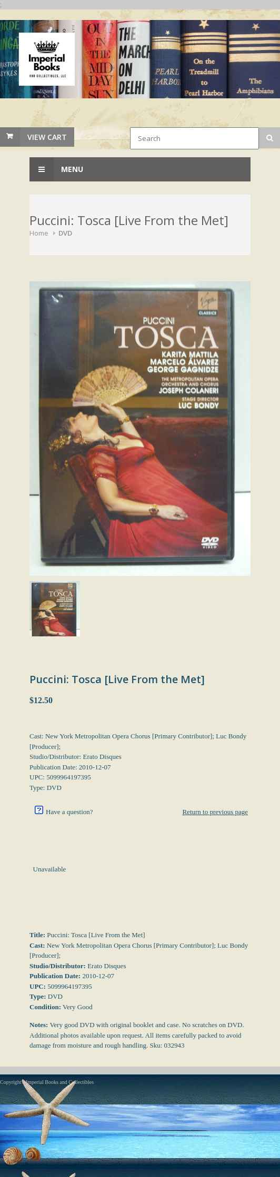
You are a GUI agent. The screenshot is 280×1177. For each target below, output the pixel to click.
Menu (56, 169)
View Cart (47, 137)
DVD (65, 233)
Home (38, 233)
